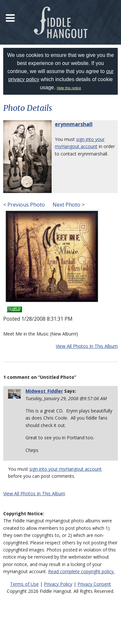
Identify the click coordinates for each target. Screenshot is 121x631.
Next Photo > (68, 204)
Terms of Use (24, 584)
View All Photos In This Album (87, 346)
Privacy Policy (58, 584)
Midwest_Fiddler (44, 391)
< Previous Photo (24, 204)
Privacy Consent (94, 584)
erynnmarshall (74, 124)
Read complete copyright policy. (81, 571)
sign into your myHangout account (65, 469)
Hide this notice (69, 88)
